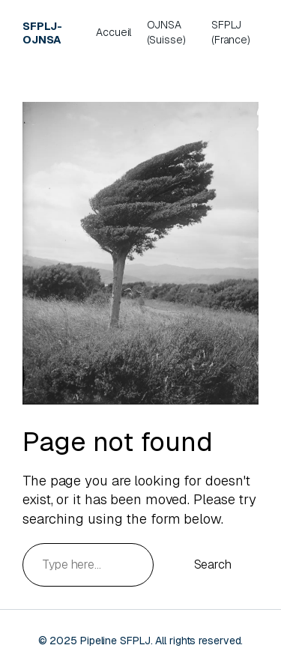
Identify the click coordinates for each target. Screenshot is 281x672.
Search (213, 564)
